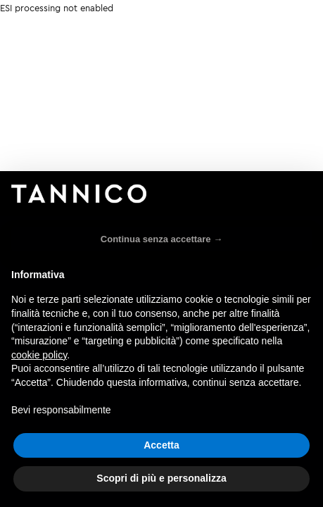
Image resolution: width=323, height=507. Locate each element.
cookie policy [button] (39, 355)
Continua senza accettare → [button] (161, 239)
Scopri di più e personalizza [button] (161, 478)
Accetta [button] (161, 445)
